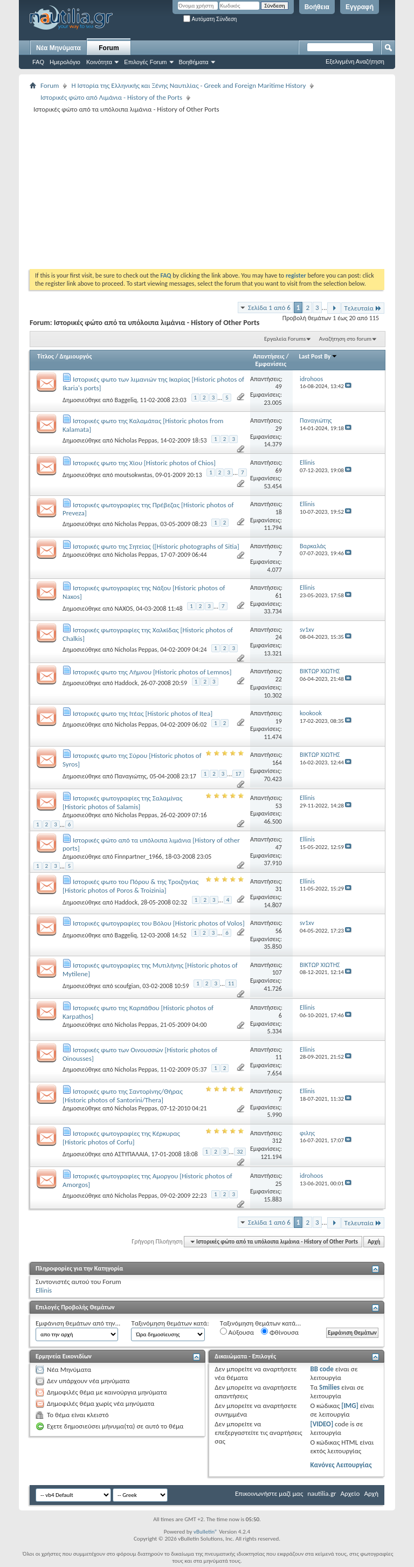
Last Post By (318, 356)
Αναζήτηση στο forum (345, 338)
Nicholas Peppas (135, 440)
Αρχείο (350, 1493)
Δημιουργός (76, 356)
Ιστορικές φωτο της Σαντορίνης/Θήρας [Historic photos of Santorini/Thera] (123, 1095)
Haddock (125, 683)
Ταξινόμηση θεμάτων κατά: (170, 1323)
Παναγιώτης (130, 775)
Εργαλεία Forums (285, 338)
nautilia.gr (321, 1493)
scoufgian (126, 986)
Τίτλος (45, 356)
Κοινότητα (99, 62)
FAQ (38, 62)
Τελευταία (363, 308)
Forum (109, 48)
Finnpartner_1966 (138, 856)
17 (238, 773)
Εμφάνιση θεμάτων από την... (78, 1323)
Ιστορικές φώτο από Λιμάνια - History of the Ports (111, 97)
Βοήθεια (317, 7)
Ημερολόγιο (65, 62)
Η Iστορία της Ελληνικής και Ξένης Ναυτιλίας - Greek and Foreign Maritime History (188, 85)
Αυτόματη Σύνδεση (210, 19)
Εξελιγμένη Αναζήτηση (355, 61)
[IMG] (349, 1406)
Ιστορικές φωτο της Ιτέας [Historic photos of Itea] (142, 713)
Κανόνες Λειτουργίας (340, 1465)
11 (231, 983)
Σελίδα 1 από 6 (269, 307)
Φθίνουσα (280, 1332)
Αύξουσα (237, 1332)
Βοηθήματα (194, 62)
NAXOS (123, 608)
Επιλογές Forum (145, 62)
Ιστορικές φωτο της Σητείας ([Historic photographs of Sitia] (156, 546)
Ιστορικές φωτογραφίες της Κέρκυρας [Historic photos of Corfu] (121, 1137)
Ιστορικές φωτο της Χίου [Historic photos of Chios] (144, 463)
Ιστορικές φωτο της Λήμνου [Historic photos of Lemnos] (152, 672)
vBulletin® (206, 1531)
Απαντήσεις (269, 356)
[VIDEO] (321, 1424)
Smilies (329, 1387)
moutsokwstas (133, 475)
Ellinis (44, 1290)
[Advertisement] (222, 190)
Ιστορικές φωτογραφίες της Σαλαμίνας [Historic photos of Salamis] (122, 802)
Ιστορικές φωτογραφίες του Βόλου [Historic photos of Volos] (159, 923)
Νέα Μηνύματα (58, 48)
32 (240, 1151)
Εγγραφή (360, 7)
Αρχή (374, 1241)
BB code (321, 1369)
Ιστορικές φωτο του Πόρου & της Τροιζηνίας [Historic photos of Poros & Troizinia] (130, 886)
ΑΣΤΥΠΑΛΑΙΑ (131, 1154)
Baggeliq (125, 400)
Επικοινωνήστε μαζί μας (269, 1493)
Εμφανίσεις (271, 364)
